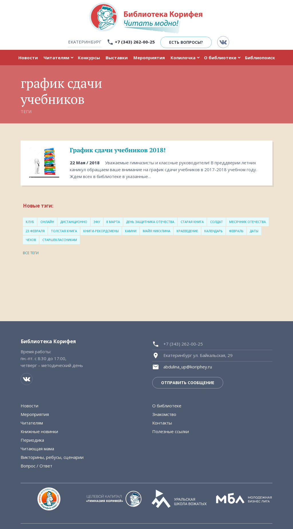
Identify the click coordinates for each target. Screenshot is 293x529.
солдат (216, 222)
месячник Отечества (247, 222)
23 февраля (35, 231)
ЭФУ (97, 222)
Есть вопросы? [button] (186, 42)
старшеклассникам (59, 240)
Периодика (32, 440)
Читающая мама (37, 448)
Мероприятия (149, 57)
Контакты (162, 423)
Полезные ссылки (170, 431)
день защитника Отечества (150, 222)
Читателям (56, 57)
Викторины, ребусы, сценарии (52, 457)
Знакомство (164, 414)
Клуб (30, 222)
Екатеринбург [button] (84, 42)
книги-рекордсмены (101, 231)
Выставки (117, 57)
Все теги (31, 252)
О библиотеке (220, 57)
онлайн (47, 222)
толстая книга (64, 231)
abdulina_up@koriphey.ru (187, 367)
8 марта (113, 222)
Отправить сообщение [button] (187, 382)
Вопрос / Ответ (36, 466)
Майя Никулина (156, 231)
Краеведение (187, 231)
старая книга (192, 222)
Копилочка (183, 57)
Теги (26, 111)
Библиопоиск (260, 57)
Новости (28, 57)
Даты (254, 231)
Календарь (213, 231)
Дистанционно (73, 222)
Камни (130, 231)
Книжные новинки (39, 431)
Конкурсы (89, 57)
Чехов (31, 240)
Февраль (236, 231)
